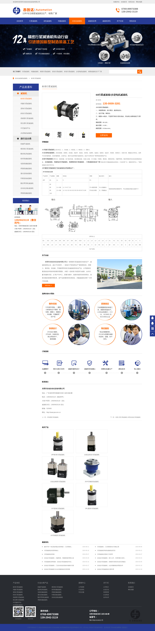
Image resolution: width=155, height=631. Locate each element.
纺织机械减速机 (26, 159)
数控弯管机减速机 (27, 183)
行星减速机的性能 (49, 554)
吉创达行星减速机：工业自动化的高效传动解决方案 (59, 565)
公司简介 (106, 587)
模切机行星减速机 (27, 149)
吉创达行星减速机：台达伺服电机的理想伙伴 (110, 565)
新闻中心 (82, 583)
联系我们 (131, 583)
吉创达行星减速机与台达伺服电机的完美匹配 (57, 569)
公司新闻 (81, 587)
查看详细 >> (48, 285)
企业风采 (106, 595)
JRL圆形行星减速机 (52, 417)
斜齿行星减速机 (26, 113)
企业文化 (106, 589)
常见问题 (81, 592)
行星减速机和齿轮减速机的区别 (106, 550)
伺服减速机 (62, 21)
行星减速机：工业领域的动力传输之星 (108, 546)
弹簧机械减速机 (26, 193)
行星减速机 (33, 21)
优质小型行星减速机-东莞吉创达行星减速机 (127, 417)
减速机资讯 (106, 21)
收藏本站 (116, 2)
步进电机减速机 (26, 133)
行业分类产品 (43, 583)
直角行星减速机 (26, 108)
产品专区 (16, 583)
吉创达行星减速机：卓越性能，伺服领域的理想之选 (59, 558)
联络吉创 (132, 21)
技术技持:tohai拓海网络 (112, 627)
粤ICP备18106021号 (96, 620)
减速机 (25, 78)
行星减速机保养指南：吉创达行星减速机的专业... (58, 561)
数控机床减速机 (26, 154)
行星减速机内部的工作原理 (105, 554)
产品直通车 (25, 87)
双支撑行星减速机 (27, 123)
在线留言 (124, 2)
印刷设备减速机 (26, 178)
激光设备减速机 (26, 173)
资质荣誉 (106, 592)
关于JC (106, 583)
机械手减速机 (25, 144)
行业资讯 (81, 589)
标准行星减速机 (26, 98)
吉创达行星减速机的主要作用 (105, 569)
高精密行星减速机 (27, 118)
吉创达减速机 (77, 21)
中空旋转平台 (25, 128)
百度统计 (125, 627)
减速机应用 (92, 21)
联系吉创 (132, 2)
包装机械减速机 (26, 163)
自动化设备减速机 (27, 188)
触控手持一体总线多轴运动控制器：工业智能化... (58, 546)
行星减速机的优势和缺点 (51, 550)
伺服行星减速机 (26, 103)
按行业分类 (26, 138)
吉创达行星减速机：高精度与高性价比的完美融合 (111, 561)
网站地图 (139, 2)
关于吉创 (120, 21)
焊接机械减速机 (26, 168)
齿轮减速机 (48, 21)
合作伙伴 (106, 597)
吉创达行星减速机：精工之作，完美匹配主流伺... (111, 558)
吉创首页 (20, 21)
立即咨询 (104, 135)
